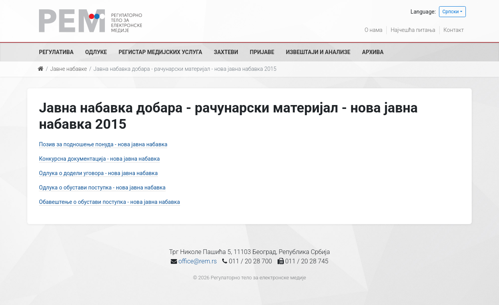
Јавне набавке (68, 69)
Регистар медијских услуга (160, 52)
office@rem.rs (198, 261)
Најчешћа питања (413, 30)
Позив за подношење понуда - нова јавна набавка (103, 144)
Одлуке (96, 52)
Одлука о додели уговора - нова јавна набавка (98, 173)
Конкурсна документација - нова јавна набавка (99, 159)
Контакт (454, 30)
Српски (450, 11)
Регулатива (56, 52)
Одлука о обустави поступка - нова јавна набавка (102, 187)
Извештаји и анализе (318, 52)
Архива (373, 52)
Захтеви (226, 52)
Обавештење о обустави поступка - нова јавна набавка (109, 202)
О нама (373, 30)
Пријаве (262, 52)
